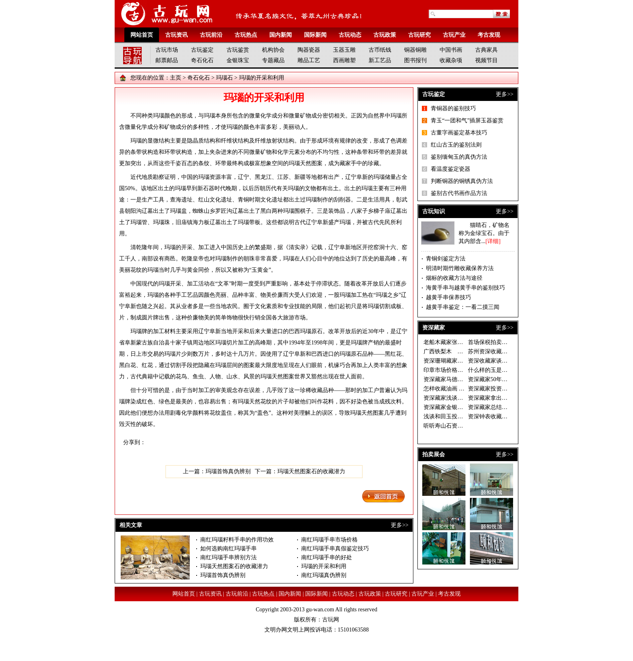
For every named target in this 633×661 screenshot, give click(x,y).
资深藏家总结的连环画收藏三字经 (510, 407)
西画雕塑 (344, 60)
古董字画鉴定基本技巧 (459, 133)
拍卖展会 (433, 454)
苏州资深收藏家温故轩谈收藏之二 (510, 351)
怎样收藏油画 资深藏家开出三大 (463, 389)
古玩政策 (384, 35)
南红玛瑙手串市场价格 (329, 540)
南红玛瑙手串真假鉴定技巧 (335, 549)
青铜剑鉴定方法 (445, 259)
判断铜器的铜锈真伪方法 (462, 181)
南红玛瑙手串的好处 (326, 557)
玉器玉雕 (344, 50)
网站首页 (141, 35)
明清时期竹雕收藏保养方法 (460, 268)
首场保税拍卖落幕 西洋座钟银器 (508, 342)
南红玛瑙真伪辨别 (323, 575)
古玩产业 (454, 35)
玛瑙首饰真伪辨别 (228, 471)
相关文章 (130, 525)
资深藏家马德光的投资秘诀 (457, 379)
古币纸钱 (380, 50)
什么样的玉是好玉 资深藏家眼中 (508, 370)
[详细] (493, 241)
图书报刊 (415, 60)
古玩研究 (419, 35)
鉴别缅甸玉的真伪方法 (459, 157)
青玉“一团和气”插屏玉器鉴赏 (467, 121)
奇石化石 (202, 60)
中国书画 (451, 50)
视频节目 (486, 60)
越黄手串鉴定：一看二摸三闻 (462, 307)
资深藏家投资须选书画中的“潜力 (508, 389)
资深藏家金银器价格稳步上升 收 (463, 407)
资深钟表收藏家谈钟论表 (499, 416)
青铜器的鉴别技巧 (453, 108)
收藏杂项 (451, 60)
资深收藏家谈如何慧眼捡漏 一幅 (508, 361)
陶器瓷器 (309, 50)
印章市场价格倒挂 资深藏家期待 (463, 370)
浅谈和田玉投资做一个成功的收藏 (465, 416)
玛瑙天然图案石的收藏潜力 (311, 471)
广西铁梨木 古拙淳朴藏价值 (460, 351)
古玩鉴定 (202, 50)
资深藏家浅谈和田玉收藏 (454, 398)
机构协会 (273, 50)
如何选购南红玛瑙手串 (228, 549)
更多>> (400, 525)
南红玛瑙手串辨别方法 (228, 557)
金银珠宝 (237, 60)
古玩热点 (246, 35)
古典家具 (486, 50)
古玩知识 (433, 211)
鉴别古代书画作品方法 (459, 193)
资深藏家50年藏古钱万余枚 (502, 379)
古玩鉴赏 (237, 50)
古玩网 (330, 620)
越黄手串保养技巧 (448, 297)
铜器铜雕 (415, 50)
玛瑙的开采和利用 (323, 566)
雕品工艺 (309, 60)
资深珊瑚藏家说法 (446, 361)
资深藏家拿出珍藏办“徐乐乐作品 (508, 398)
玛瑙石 (224, 78)
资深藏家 (433, 328)
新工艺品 (380, 60)
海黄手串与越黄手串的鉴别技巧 (465, 288)
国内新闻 (280, 35)
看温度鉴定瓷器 (450, 169)
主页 (175, 78)
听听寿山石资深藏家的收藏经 (460, 426)
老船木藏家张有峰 (446, 342)
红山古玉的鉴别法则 (456, 145)
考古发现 (489, 35)
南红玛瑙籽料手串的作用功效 (237, 540)
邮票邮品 (166, 60)
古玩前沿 (211, 35)
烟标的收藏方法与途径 (454, 278)
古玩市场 (166, 50)
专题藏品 (273, 60)
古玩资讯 (176, 35)
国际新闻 (315, 35)
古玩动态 (350, 35)
